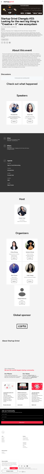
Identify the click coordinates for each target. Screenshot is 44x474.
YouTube (24, 446)
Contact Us (3, 453)
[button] (42, 1)
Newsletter (24, 444)
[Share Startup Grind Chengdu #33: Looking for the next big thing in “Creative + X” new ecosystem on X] (5, 43)
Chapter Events (25, 438)
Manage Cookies (9, 471)
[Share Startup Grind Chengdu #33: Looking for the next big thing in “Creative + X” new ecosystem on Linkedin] (7, 43)
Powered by (22, 471)
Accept (13, 468)
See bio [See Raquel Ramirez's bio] (22, 303)
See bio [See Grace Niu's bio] (30, 121)
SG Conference (25, 437)
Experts (3, 438)
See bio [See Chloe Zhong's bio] (14, 258)
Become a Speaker (26, 439)
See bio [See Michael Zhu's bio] (14, 121)
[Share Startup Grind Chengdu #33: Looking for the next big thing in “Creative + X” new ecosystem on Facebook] (2, 43)
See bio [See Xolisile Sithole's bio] (30, 258)
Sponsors (3, 440)
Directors (3, 441)
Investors (3, 437)
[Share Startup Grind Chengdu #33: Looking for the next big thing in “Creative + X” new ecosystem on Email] (10, 43)
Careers (3, 452)
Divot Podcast (25, 447)
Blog (23, 445)
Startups (3, 439)
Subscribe (21, 422)
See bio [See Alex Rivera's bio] (14, 281)
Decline (5, 468)
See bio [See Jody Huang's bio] (30, 281)
